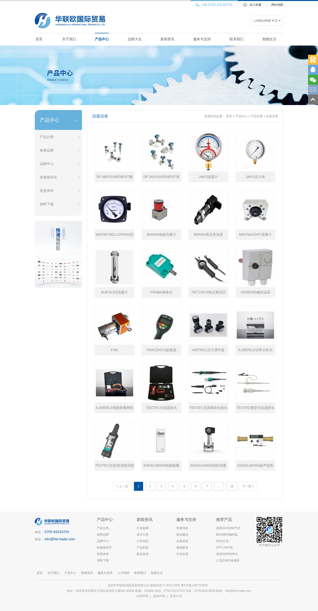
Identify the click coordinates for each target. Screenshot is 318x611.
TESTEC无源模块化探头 (208, 408)
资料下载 (47, 204)
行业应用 (182, 554)
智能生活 (269, 39)
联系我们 (236, 39)
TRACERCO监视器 (162, 350)
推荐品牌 (47, 150)
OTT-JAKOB (224, 547)
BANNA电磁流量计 (161, 234)
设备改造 (182, 541)
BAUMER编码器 (227, 534)
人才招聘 (123, 573)
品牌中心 (47, 164)
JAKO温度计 (208, 177)
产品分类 (47, 137)
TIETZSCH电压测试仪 (208, 292)
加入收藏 (255, 4)
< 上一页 (122, 486)
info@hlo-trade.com (59, 539)
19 (231, 486)
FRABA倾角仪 (162, 292)
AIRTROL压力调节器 (208, 350)
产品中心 (102, 39)
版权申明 (159, 596)
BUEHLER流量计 (114, 292)
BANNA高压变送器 (208, 234)
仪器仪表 (272, 116)
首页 (39, 39)
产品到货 (143, 547)
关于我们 (69, 39)
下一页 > (248, 486)
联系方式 (176, 596)
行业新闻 (143, 528)
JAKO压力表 (255, 177)
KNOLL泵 (222, 541)
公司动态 (143, 541)
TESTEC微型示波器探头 (255, 408)
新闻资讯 (167, 39)
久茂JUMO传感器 (227, 560)
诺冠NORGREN (226, 554)
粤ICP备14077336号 (195, 585)
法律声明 (142, 596)
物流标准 (182, 547)
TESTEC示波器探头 (161, 408)
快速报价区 (48, 177)
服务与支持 (202, 39)
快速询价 (182, 528)
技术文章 (143, 534)
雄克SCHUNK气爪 (228, 528)
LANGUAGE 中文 (266, 20)
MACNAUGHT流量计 (255, 234)
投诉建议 (182, 534)
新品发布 (143, 554)
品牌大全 (135, 39)
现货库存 (47, 191)
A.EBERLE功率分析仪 (255, 350)
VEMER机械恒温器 (255, 292)
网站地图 (277, 4)
